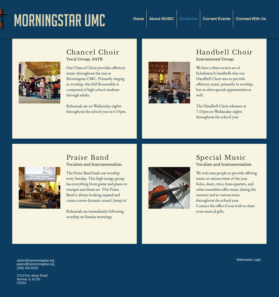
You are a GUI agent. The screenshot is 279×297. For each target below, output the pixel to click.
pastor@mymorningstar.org (36, 264)
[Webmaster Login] (248, 260)
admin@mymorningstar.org (35, 260)
